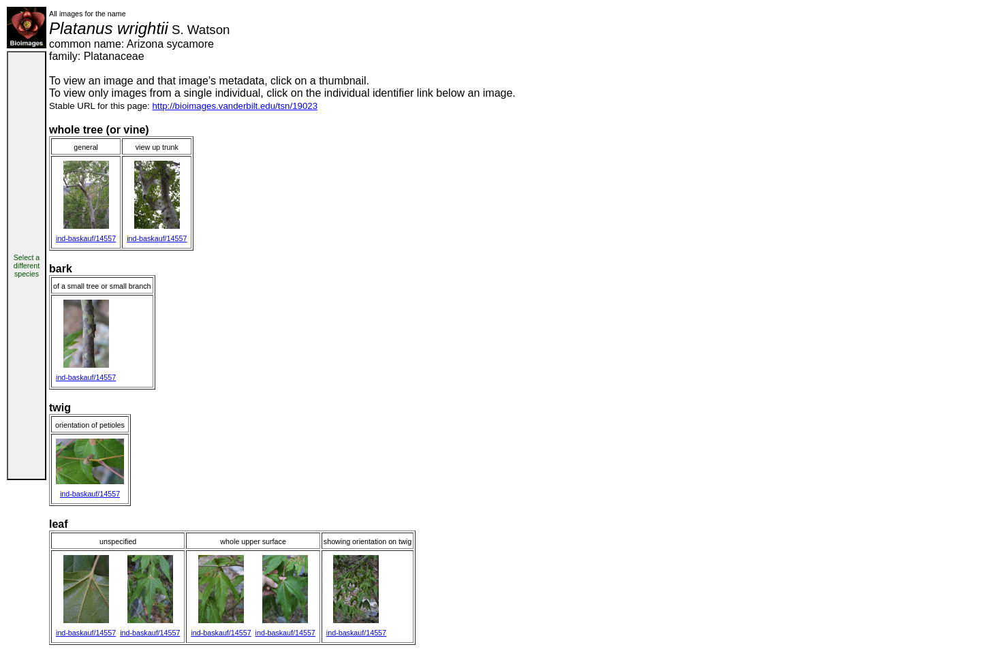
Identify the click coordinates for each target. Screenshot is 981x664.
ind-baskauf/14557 (86, 238)
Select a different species (27, 265)
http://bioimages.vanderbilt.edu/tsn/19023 (234, 106)
